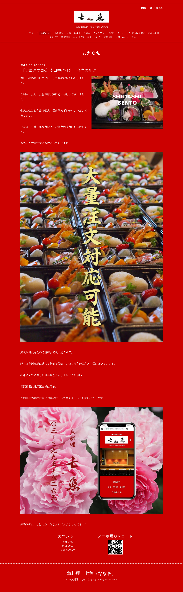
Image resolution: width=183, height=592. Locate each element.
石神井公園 (153, 33)
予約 (134, 37)
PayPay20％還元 (137, 33)
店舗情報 (107, 37)
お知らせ (45, 33)
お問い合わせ (122, 37)
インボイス (78, 37)
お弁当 (77, 33)
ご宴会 (87, 33)
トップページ (31, 33)
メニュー (121, 33)
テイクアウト (99, 33)
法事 (68, 33)
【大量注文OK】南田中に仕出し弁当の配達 (58, 70)
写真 (111, 33)
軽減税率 (65, 37)
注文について (94, 37)
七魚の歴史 (52, 37)
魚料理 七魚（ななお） (91, 573)
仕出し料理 (58, 33)
